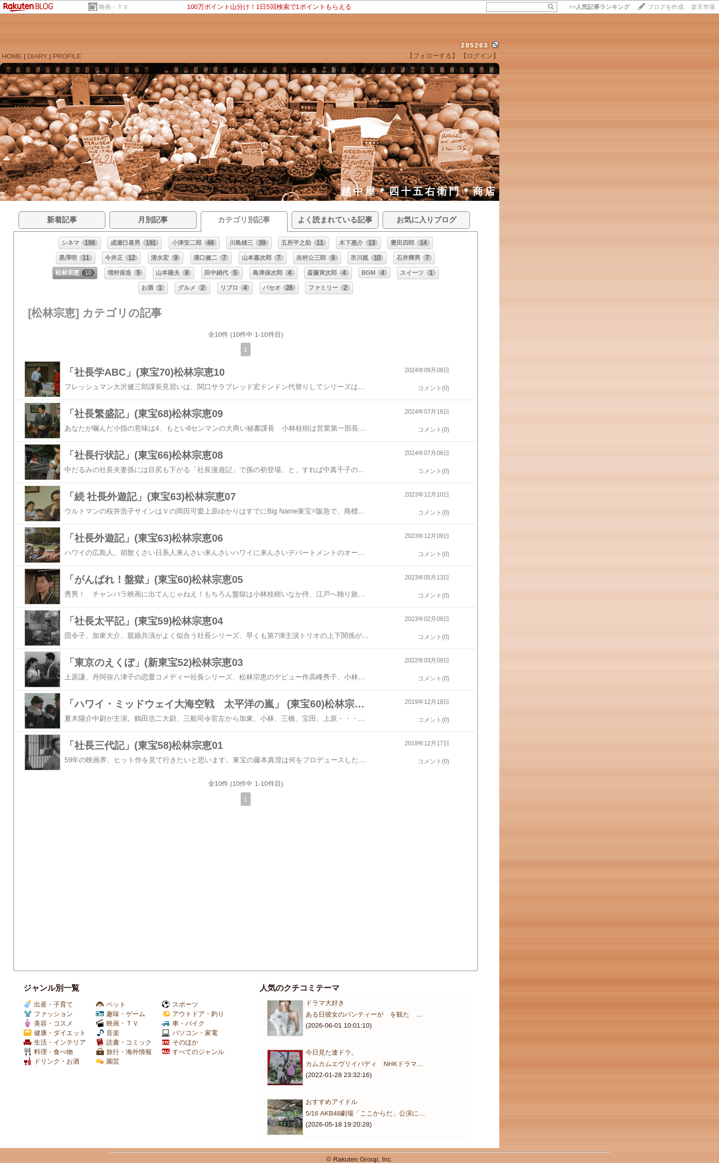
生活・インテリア (54, 1042)
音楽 (107, 1033)
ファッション (48, 1014)
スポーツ (180, 1004)
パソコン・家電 (190, 1033)
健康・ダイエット (54, 1033)
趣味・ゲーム (120, 1014)
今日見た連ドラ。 (332, 1052)
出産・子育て (48, 1004)
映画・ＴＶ (114, 6)
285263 (474, 45)
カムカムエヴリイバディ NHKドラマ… (364, 1064)
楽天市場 (703, 6)
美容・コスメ (48, 1023)
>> (599, 6)
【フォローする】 (432, 55)
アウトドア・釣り (193, 1014)
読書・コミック (124, 1042)
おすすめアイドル (332, 1102)
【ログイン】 (479, 55)
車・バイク (183, 1023)
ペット (111, 1004)
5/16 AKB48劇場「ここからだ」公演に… (365, 1113)
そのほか (180, 1042)
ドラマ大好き (325, 1003)
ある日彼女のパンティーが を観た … (364, 1014)
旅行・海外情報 (124, 1052)
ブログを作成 (666, 6)
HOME (12, 56)
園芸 (107, 1061)
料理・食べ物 (48, 1052)
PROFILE (67, 56)
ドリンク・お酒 (51, 1061)
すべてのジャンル (193, 1052)
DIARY (37, 56)
